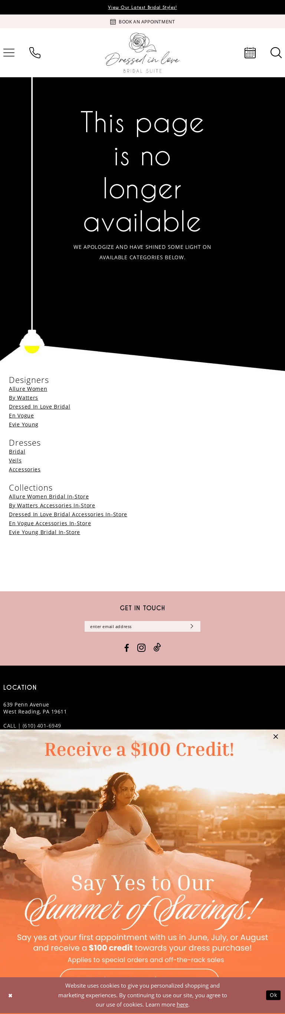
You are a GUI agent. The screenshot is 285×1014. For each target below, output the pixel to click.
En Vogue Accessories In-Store (50, 523)
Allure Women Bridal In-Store (49, 496)
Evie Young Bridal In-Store (44, 532)
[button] (275, 738)
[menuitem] (35, 53)
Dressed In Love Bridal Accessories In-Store (68, 514)
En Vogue (21, 415)
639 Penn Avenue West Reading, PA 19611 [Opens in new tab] (35, 709)
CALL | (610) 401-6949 (32, 726)
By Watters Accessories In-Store (52, 505)
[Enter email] (143, 627)
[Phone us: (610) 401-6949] (35, 53)
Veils (15, 460)
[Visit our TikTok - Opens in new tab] (157, 648)
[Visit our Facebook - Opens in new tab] (126, 648)
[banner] (142, 53)
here (182, 1005)
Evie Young (24, 424)
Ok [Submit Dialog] (273, 996)
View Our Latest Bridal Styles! (142, 7)
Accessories (25, 469)
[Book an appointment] (142, 21)
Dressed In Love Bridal (39, 406)
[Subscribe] (193, 627)
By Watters (23, 397)
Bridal (17, 451)
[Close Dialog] (10, 995)
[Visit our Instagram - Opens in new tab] (141, 648)
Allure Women (28, 388)
